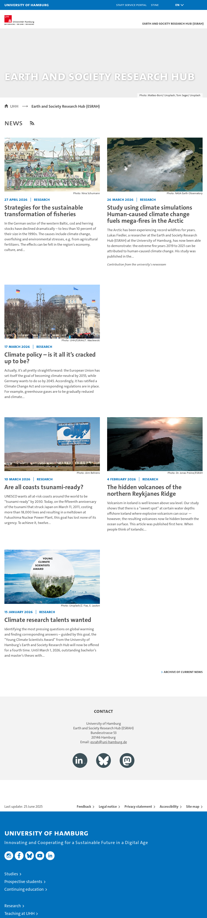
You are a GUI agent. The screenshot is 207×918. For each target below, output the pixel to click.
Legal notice (108, 806)
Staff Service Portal (131, 4)
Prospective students (23, 881)
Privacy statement (138, 806)
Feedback (84, 806)
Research (12, 906)
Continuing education (24, 889)
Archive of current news (183, 671)
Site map (192, 806)
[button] (178, 5)
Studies (11, 874)
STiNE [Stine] (155, 4)
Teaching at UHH (19, 913)
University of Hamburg (26, 4)
